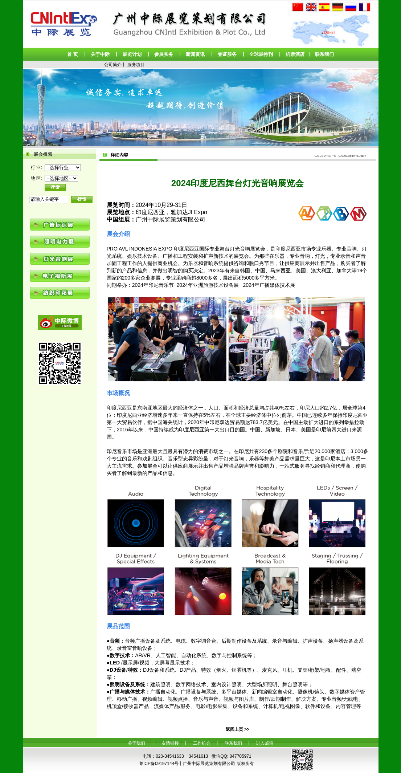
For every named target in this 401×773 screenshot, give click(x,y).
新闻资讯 (195, 54)
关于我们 (136, 743)
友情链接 (170, 743)
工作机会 (201, 743)
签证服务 (227, 54)
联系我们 (324, 54)
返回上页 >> (237, 729)
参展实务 (163, 54)
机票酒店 (295, 54)
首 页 (72, 54)
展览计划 (132, 54)
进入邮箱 (264, 743)
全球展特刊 (261, 54)
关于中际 (100, 54)
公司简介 (113, 64)
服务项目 (136, 64)
